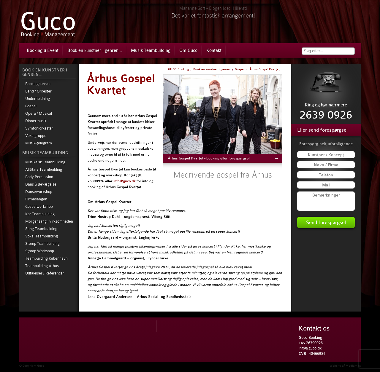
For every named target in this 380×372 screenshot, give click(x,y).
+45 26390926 (311, 343)
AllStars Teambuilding (43, 169)
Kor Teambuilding (40, 214)
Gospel (31, 106)
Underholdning (37, 98)
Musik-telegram (38, 143)
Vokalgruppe (35, 135)
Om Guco (188, 50)
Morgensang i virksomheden (49, 221)
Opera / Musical (38, 113)
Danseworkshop (38, 191)
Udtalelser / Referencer (44, 273)
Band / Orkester (38, 91)
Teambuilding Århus (42, 266)
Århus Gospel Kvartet (121, 84)
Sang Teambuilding (41, 228)
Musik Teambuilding (150, 50)
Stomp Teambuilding (42, 243)
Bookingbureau (37, 84)
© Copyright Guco (31, 365)
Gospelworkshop (39, 206)
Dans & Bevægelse (40, 184)
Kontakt (213, 50)
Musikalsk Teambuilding (45, 162)
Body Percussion (39, 177)
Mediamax (353, 365)
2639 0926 (326, 115)
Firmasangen (36, 199)
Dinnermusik (35, 121)
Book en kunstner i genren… (94, 50)
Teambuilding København (46, 258)
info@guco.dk (124, 181)
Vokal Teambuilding (41, 236)
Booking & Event (42, 50)
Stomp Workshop (39, 251)
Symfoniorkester (39, 128)
